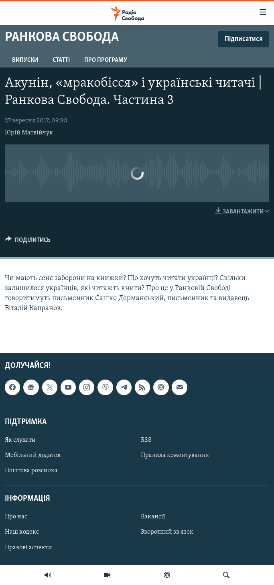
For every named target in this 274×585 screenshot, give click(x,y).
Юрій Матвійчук (29, 133)
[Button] (28, 242)
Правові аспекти (28, 547)
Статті (61, 60)
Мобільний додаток (33, 455)
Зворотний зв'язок (167, 532)
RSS (146, 440)
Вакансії (153, 517)
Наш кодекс (22, 532)
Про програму (105, 60)
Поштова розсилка (31, 470)
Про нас (16, 517)
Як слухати (20, 440)
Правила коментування (175, 455)
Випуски (25, 60)
